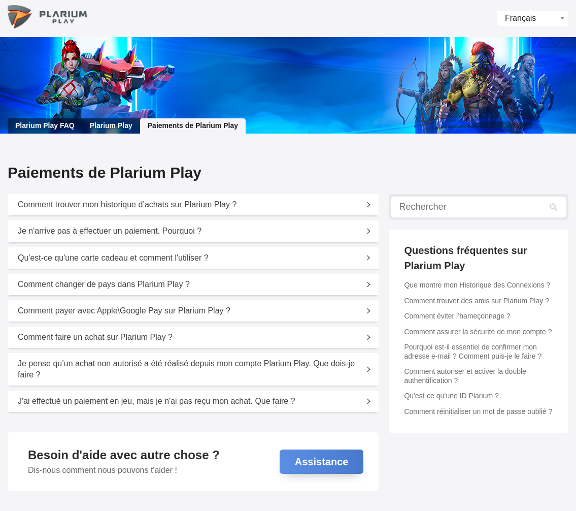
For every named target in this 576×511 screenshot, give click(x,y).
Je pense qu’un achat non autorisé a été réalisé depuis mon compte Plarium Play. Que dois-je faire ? (186, 369)
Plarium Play (111, 125)
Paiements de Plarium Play (193, 125)
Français (520, 18)
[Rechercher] (478, 207)
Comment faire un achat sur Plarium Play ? (95, 337)
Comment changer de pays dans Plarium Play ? (104, 284)
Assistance (322, 461)
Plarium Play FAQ (45, 125)
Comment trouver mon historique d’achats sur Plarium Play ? (127, 204)
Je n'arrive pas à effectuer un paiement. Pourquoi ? (109, 231)
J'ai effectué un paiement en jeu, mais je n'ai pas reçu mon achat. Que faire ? (156, 401)
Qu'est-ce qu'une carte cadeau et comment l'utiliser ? (113, 257)
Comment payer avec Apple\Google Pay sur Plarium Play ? (124, 310)
